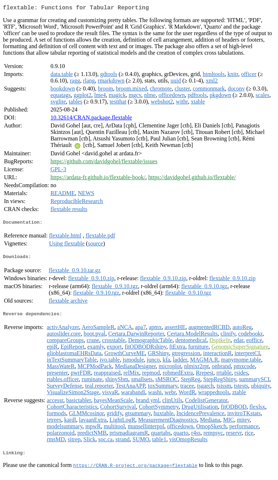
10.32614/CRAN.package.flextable (91, 119)
